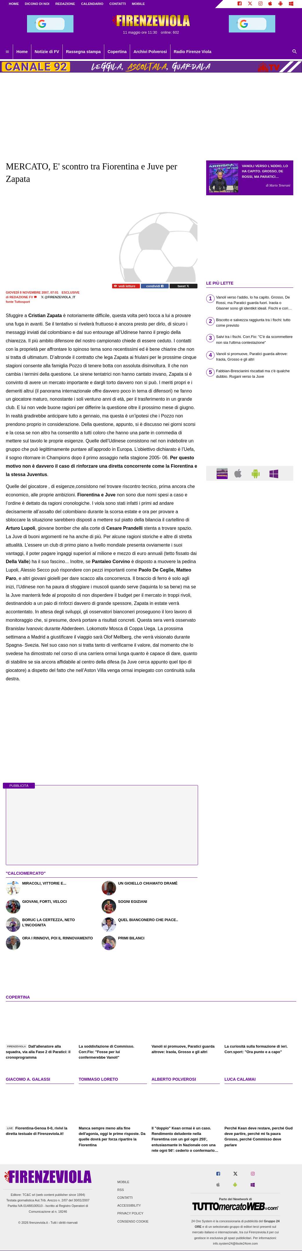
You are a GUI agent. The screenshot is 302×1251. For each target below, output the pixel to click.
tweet (184, 286)
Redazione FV (21, 297)
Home (14, 4)
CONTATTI (117, 4)
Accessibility (129, 1205)
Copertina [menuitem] (117, 51)
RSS (120, 1190)
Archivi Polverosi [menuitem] (150, 51)
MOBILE (138, 4)
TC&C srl (28, 1194)
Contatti (125, 1197)
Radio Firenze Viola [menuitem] (192, 51)
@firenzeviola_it (58, 297)
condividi (154, 286)
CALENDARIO (92, 4)
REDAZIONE (65, 4)
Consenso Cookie (133, 1221)
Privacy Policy (130, 1213)
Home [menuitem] (22, 51)
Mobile (123, 1182)
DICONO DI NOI (37, 4)
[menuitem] (7, 52)
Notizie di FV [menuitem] (47, 51)
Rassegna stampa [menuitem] (83, 51)
